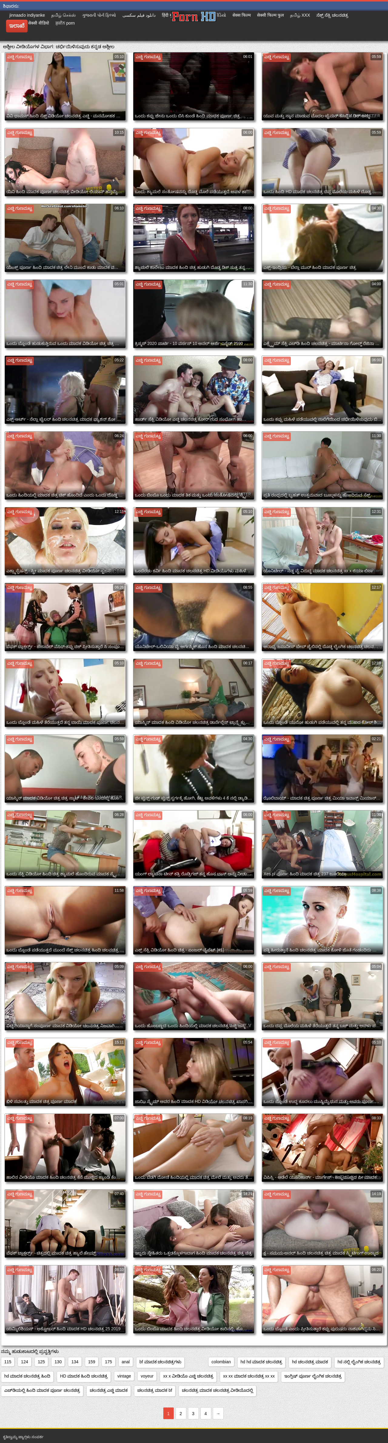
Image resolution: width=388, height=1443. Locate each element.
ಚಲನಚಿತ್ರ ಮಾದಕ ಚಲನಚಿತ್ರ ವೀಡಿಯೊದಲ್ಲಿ (217, 1390)
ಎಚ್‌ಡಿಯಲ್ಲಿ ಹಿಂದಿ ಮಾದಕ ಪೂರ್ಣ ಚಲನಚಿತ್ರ (42, 1390)
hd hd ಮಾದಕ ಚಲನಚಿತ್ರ (262, 1361)
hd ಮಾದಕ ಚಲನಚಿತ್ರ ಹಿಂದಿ (27, 1376)
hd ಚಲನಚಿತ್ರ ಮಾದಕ (310, 1361)
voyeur (147, 1376)
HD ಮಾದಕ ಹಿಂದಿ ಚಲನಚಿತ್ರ (84, 1376)
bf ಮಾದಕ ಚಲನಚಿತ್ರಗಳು (160, 1361)
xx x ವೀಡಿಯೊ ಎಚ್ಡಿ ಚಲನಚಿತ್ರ (188, 1376)
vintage (124, 1376)
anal (126, 1361)
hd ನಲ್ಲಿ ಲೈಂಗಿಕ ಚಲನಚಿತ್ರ (359, 1361)
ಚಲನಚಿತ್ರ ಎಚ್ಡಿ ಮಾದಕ (109, 1390)
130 (58, 1361)
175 (108, 1361)
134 (74, 1361)
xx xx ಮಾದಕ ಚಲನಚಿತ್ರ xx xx (249, 1376)
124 (24, 1361)
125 (41, 1361)
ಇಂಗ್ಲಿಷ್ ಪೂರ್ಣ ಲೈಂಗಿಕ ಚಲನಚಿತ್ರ (313, 1376)
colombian (221, 1361)
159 (91, 1361)
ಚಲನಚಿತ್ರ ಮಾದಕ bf (154, 1390)
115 (7, 1361)
